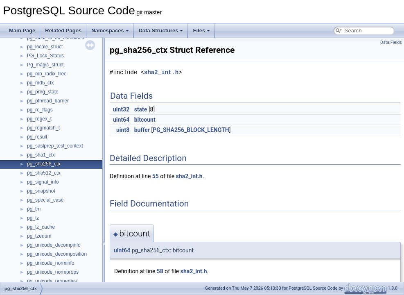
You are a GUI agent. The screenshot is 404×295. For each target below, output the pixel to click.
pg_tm (34, 209)
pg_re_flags (40, 110)
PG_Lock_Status (45, 56)
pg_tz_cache (41, 227)
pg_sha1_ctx (41, 155)
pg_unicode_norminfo (50, 263)
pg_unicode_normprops (53, 272)
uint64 (121, 119)
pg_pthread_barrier (48, 101)
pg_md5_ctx (40, 83)
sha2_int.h (161, 72)
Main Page (22, 30)
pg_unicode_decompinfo (54, 245)
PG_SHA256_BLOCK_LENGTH (191, 130)
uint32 (121, 109)
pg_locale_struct (45, 47)
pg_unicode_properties (52, 281)
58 (160, 271)
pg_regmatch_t (43, 128)
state (140, 109)
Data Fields (391, 42)
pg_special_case (45, 200)
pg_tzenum (39, 236)
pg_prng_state (43, 92)
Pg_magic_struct (45, 65)
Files (201, 30)
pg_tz (33, 218)
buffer (142, 130)
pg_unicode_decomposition (57, 254)
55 (155, 176)
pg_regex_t (39, 119)
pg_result (37, 137)
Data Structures (161, 30)
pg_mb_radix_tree (47, 74)
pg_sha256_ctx (43, 164)
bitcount (145, 119)
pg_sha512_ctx (43, 173)
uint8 (122, 130)
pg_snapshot (41, 191)
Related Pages (63, 30)
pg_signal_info (43, 182)
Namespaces (110, 30)
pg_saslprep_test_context (55, 146)
